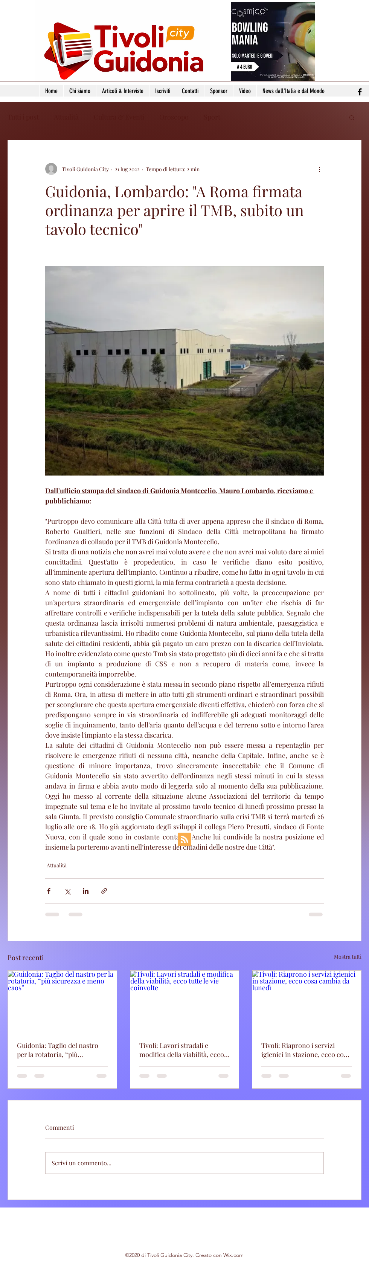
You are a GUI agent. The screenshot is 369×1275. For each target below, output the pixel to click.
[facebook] (359, 92)
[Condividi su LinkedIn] (85, 890)
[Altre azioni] (319, 168)
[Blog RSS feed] (184, 840)
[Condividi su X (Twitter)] (67, 890)
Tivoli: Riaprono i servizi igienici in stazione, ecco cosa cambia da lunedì (305, 1050)
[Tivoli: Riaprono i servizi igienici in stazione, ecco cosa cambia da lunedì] (306, 1001)
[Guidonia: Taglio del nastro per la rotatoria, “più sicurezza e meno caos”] (62, 1001)
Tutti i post (23, 116)
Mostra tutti (347, 956)
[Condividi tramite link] (104, 890)
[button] (351, 117)
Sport (212, 116)
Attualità (66, 116)
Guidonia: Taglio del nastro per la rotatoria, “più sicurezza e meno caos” (57, 1050)
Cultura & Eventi (119, 116)
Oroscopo (174, 116)
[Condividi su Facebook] (48, 890)
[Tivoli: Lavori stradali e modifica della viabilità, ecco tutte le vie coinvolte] (184, 1001)
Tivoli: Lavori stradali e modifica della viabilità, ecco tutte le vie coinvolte (181, 1050)
